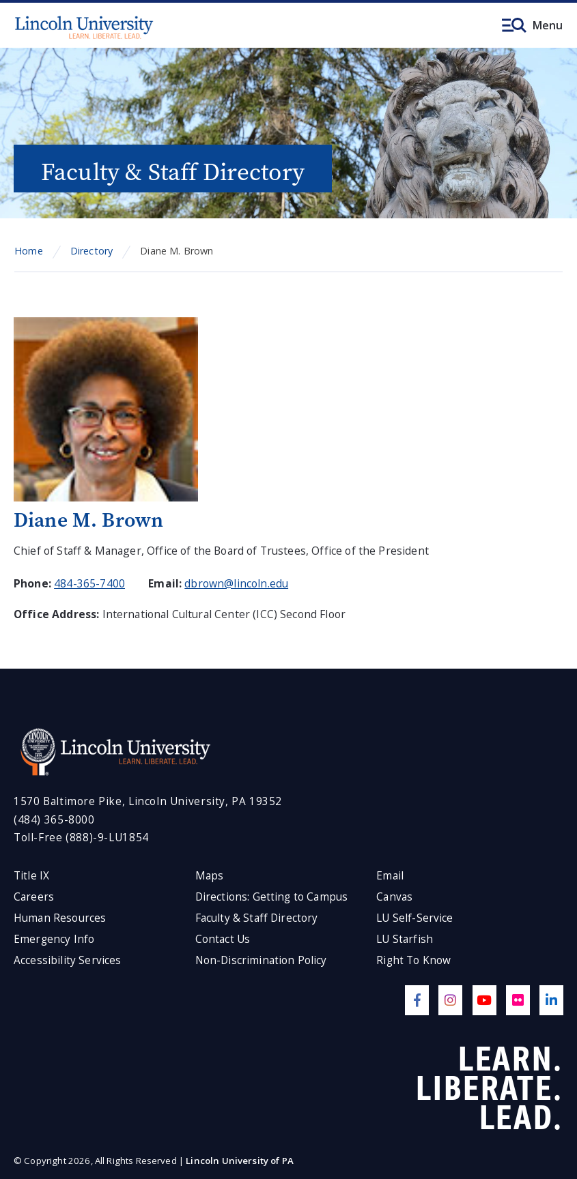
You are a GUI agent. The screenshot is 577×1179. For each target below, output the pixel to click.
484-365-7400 (89, 583)
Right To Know (413, 960)
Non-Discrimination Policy (261, 960)
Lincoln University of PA (240, 1160)
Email (390, 876)
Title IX (31, 876)
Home (28, 250)
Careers (34, 897)
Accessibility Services (67, 960)
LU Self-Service (414, 918)
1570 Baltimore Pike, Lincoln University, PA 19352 (148, 801)
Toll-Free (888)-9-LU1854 (81, 837)
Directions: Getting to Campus (271, 897)
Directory (91, 250)
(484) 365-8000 (54, 820)
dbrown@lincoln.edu (236, 583)
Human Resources (60, 918)
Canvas (394, 897)
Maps (209, 876)
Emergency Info (54, 939)
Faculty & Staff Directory (256, 918)
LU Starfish (404, 939)
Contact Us (223, 939)
